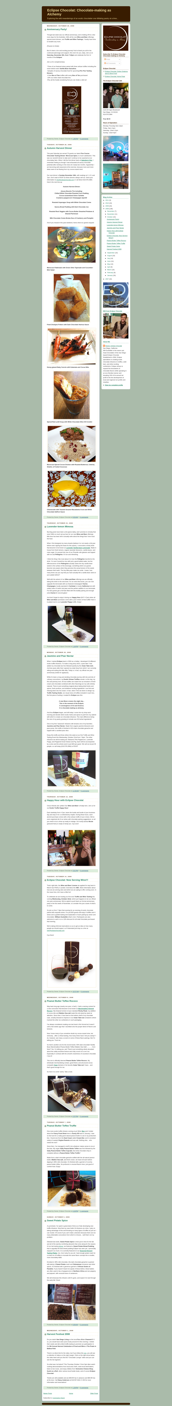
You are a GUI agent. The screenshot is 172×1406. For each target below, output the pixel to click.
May (108, 264)
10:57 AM (76, 991)
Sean (56, 1065)
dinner (61, 1246)
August (109, 255)
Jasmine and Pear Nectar (60, 656)
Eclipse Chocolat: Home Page (115, 76)
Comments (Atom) (59, 1398)
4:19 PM (75, 1211)
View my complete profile (114, 385)
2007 (107, 279)
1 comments (84, 1211)
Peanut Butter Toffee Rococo (62, 1001)
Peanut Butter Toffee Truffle (61, 1125)
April (109, 267)
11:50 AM (76, 791)
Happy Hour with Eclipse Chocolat (65, 800)
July (108, 258)
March (109, 270)
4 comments (84, 139)
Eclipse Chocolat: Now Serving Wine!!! (67, 880)
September (111, 253)
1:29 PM (75, 1388)
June (109, 261)
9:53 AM (75, 517)
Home (71, 1393)
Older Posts (94, 1393)
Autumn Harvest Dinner (59, 148)
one (85, 1353)
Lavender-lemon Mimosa (60, 526)
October (110, 217)
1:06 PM (75, 139)
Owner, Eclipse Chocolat (113, 346)
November (111, 214)
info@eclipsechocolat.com (65, 180)
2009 (107, 206)
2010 (107, 203)
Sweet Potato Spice (57, 1220)
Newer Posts (47, 1393)
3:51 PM (75, 871)
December (111, 211)
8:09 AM (75, 1325)
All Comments (110, 63)
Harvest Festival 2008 (58, 1334)
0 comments (84, 646)
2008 (107, 209)
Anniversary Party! (57, 29)
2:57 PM (75, 1116)
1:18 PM (75, 646)
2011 (107, 200)
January (110, 275)
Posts (107, 59)
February (110, 272)
